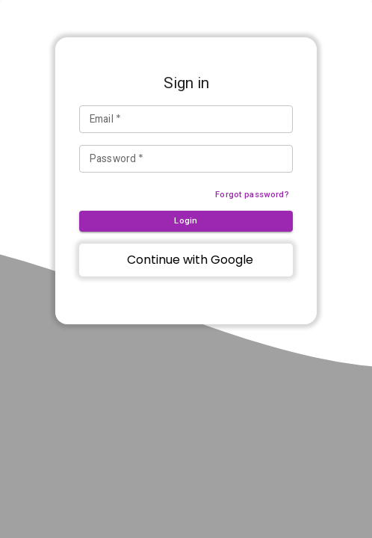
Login (186, 221)
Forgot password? (252, 195)
